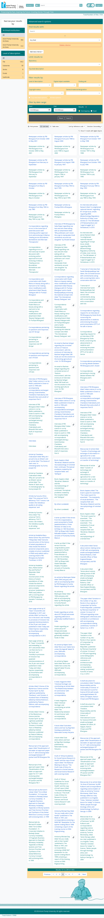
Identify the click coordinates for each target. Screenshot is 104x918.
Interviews (32, 441)
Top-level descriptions (39, 98)
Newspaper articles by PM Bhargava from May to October (38, 186)
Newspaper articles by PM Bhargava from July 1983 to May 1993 (90, 186)
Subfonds (13, 77)
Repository (32, 61)
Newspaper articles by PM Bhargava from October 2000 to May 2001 (39, 138)
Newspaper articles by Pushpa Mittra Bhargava (63, 206)
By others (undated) (61, 504)
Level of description (11, 53)
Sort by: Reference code (76, 126)
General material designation (76, 89)
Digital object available (62, 81)
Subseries (13, 66)
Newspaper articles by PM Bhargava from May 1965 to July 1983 (39, 207)
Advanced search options (40, 21)
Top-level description (36, 69)
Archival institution (11, 30)
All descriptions (55, 98)
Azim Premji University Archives (13, 40)
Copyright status (35, 89)
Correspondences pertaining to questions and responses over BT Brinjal (39, 329)
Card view (44, 126)
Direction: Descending (94, 126)
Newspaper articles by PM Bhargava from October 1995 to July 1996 (90, 162)
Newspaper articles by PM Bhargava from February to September (38, 162)
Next (84, 874)
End (55, 106)
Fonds (13, 73)
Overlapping (85, 111)
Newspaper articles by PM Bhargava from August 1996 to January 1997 (64, 162)
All (3, 35)
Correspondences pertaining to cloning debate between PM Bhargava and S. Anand (90, 363)
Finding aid (82, 81)
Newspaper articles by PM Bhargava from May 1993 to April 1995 (64, 186)
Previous (47, 874)
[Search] (60, 5)
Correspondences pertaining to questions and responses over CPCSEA (39, 355)
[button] (88, 5)
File (13, 62)
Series (13, 69)
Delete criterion (65, 45)
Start (30, 106)
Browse (29, 5)
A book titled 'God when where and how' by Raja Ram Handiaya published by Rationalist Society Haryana (64, 729)
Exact (95, 111)
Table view (54, 126)
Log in (98, 5)
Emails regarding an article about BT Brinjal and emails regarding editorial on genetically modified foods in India (64, 616)
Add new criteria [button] (35, 52)
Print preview (33, 126)
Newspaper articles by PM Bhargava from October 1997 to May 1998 (90, 138)
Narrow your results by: (13, 22)
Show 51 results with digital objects (90, 131)
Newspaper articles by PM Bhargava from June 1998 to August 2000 (64, 138)
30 (79, 874)
